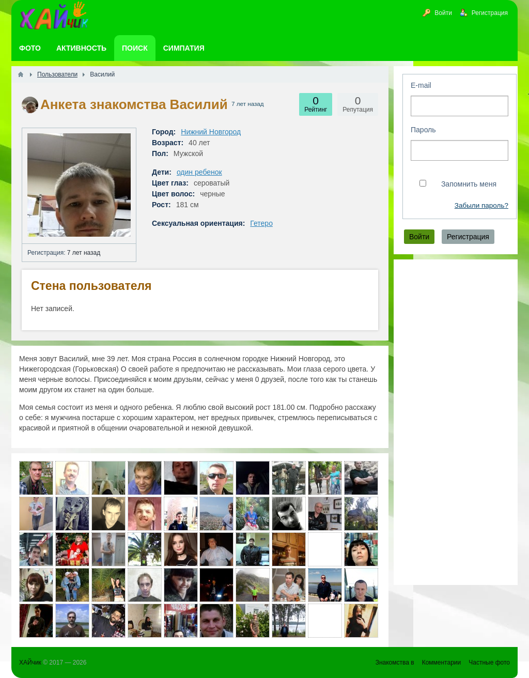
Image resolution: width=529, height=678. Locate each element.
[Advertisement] (455, 422)
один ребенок (199, 172)
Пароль (423, 130)
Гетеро (261, 223)
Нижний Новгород (211, 132)
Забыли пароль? (481, 205)
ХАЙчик (30, 662)
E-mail (421, 85)
